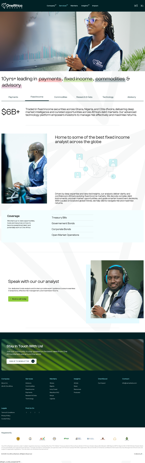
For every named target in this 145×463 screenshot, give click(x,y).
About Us (4, 383)
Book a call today (18, 299)
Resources (77, 389)
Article (76, 383)
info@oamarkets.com (129, 383)
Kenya (52, 395)
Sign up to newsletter (22, 361)
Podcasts (77, 392)
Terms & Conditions (8, 412)
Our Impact (102, 383)
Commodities (60, 97)
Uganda (52, 399)
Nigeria (52, 386)
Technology (108, 97)
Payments (13, 97)
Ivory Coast (53, 389)
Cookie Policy (5, 419)
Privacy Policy (5, 415)
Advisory (132, 97)
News (75, 386)
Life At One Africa (7, 386)
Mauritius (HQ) (54, 392)
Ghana (52, 383)
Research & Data (84, 97)
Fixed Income (37, 97)
